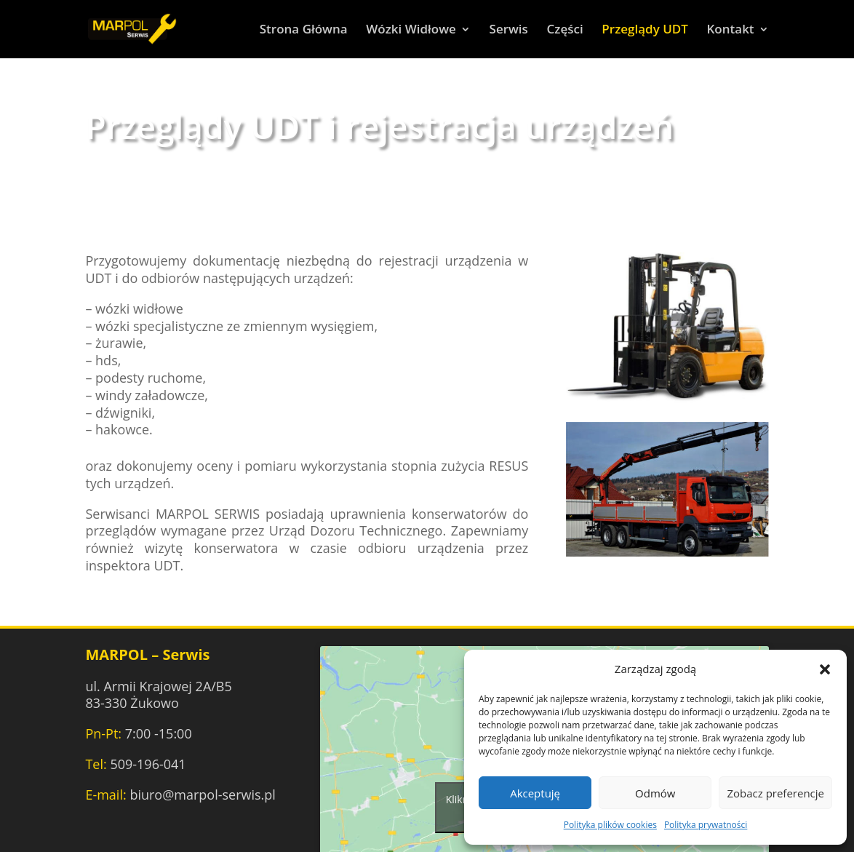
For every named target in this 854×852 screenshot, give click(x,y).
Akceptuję (535, 793)
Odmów (655, 793)
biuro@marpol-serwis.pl (202, 794)
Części (565, 30)
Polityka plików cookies (610, 825)
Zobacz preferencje (775, 793)
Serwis (509, 30)
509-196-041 (147, 764)
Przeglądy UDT (645, 30)
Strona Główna (304, 30)
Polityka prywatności (705, 825)
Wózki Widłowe (411, 30)
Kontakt (730, 30)
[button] (825, 669)
